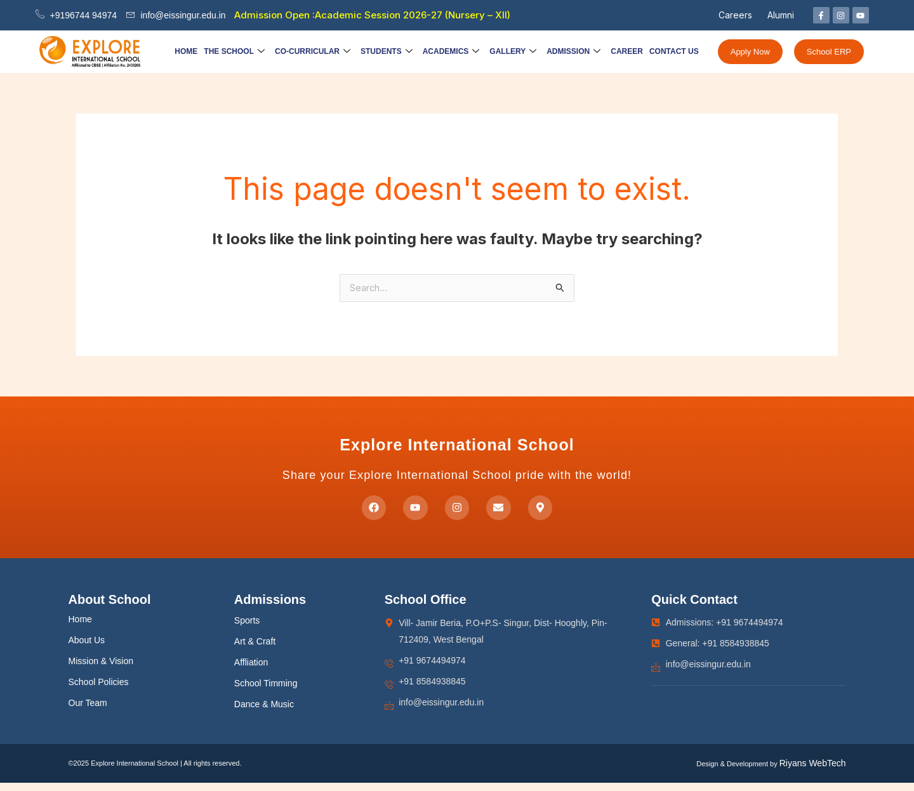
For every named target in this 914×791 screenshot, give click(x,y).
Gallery (512, 51)
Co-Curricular (312, 51)
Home (186, 51)
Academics (451, 51)
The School (234, 51)
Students (387, 51)
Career (627, 51)
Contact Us (674, 51)
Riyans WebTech (812, 772)
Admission (573, 51)
